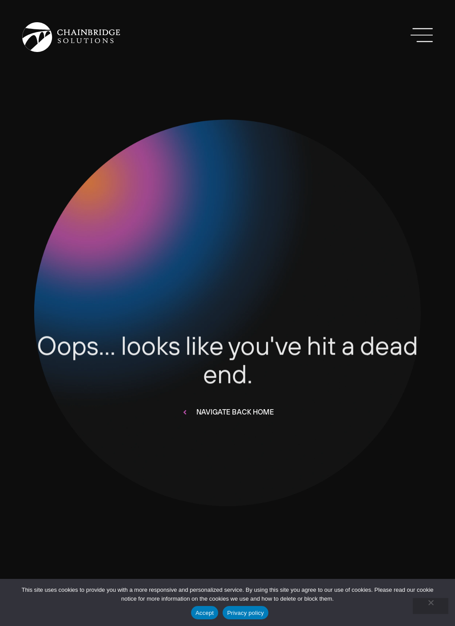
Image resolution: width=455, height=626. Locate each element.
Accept (205, 613)
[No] (430, 606)
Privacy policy (245, 613)
